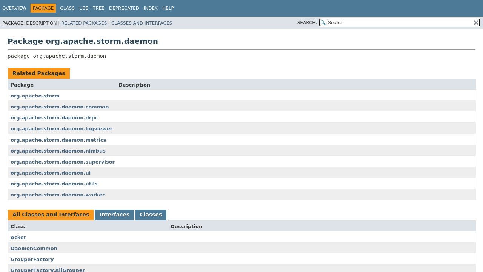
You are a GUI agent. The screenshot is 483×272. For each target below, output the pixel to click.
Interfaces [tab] (114, 215)
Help (168, 8)
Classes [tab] (151, 215)
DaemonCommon (34, 248)
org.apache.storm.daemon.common (60, 107)
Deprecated (124, 8)
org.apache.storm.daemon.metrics (58, 140)
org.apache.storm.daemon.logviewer (61, 128)
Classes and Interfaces (141, 23)
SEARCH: (307, 22)
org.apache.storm (35, 96)
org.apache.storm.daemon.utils (54, 184)
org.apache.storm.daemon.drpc (54, 118)
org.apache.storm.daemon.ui (51, 173)
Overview (14, 8)
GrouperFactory (32, 259)
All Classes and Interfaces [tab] (50, 215)
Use (83, 8)
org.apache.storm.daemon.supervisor (63, 162)
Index (151, 8)
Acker (18, 237)
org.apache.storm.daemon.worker (58, 195)
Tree (99, 8)
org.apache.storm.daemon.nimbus (58, 151)
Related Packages (84, 23)
